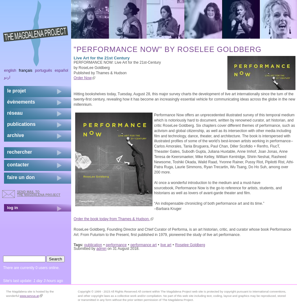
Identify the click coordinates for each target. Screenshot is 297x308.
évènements (21, 102)
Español (61, 70)
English (10, 70)
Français (25, 70)
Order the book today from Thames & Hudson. (113, 219)
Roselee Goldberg (190, 245)
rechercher (19, 152)
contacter (18, 164)
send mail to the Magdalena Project (38, 193)
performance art (144, 245)
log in (12, 207)
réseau (15, 113)
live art (166, 245)
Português (43, 70)
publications (21, 124)
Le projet (16, 90)
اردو (7, 77)
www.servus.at (31, 295)
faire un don (21, 177)
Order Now (84, 78)
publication (93, 245)
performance (116, 245)
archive (15, 135)
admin (101, 248)
